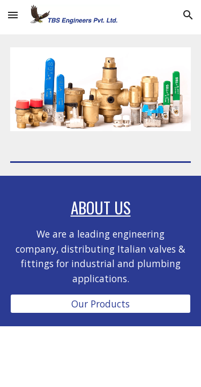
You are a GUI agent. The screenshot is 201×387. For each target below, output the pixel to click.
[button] (13, 15)
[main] (100, 241)
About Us (101, 207)
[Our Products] (101, 304)
